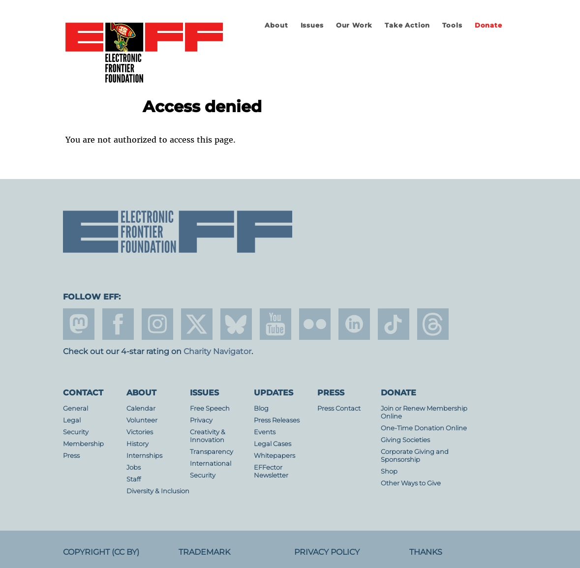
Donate (488, 25)
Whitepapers (274, 455)
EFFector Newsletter (271, 471)
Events (264, 432)
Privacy (201, 420)
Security (76, 432)
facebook (118, 324)
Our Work (354, 25)
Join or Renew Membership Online (424, 412)
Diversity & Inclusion (157, 491)
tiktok (393, 324)
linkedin (354, 324)
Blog (261, 408)
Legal (72, 420)
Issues (312, 25)
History (137, 444)
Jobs (133, 467)
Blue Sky (236, 324)
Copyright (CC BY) (101, 552)
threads (433, 324)
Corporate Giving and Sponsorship (415, 455)
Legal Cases (272, 444)
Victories (139, 432)
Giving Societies (405, 440)
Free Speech (210, 408)
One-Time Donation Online (424, 428)
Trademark (204, 552)
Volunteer (141, 420)
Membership (83, 444)
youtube (275, 324)
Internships (144, 455)
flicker (315, 324)
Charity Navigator (217, 351)
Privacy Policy (327, 552)
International (210, 463)
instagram (157, 324)
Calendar (140, 408)
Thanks (425, 552)
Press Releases (277, 420)
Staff (133, 479)
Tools (452, 25)
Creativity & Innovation (207, 436)
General (75, 408)
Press (71, 455)
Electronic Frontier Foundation (144, 53)
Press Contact (339, 408)
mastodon (78, 324)
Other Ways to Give (411, 483)
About (276, 25)
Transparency (211, 451)
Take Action (407, 25)
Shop (389, 471)
